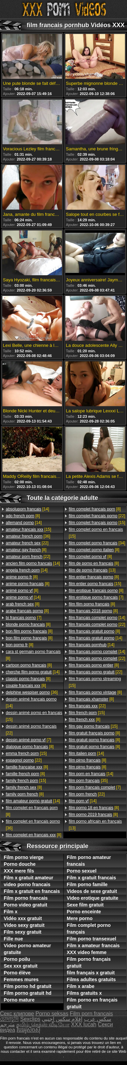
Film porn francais (91, 1013)
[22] (27, 543)
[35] (88, 780)
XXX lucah (84, 1024)
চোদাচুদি (9, 1019)
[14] (27, 509)
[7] (23, 617)
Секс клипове (17, 1013)
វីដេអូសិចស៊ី (28, 1030)
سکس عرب (97, 1019)
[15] (28, 529)
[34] (97, 543)
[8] (23, 515)
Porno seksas (52, 1013)
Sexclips (30, 1019)
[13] (92, 570)
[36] (28, 536)
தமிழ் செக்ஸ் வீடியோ (42, 1024)
